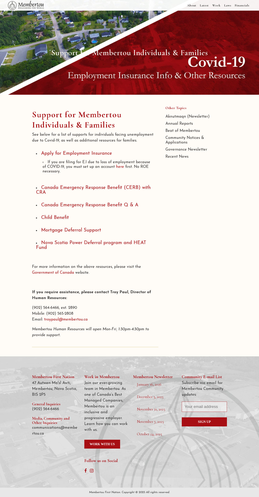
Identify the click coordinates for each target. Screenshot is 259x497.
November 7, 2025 (150, 421)
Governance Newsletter (186, 150)
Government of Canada (53, 273)
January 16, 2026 (149, 384)
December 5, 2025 (150, 396)
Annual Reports (179, 124)
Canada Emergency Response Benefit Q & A (89, 205)
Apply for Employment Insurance (76, 153)
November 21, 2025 (151, 409)
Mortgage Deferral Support (71, 230)
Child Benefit (55, 217)
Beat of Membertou (182, 131)
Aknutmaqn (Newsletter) (187, 117)
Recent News (176, 157)
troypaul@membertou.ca (66, 319)
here (120, 167)
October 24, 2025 (149, 434)
